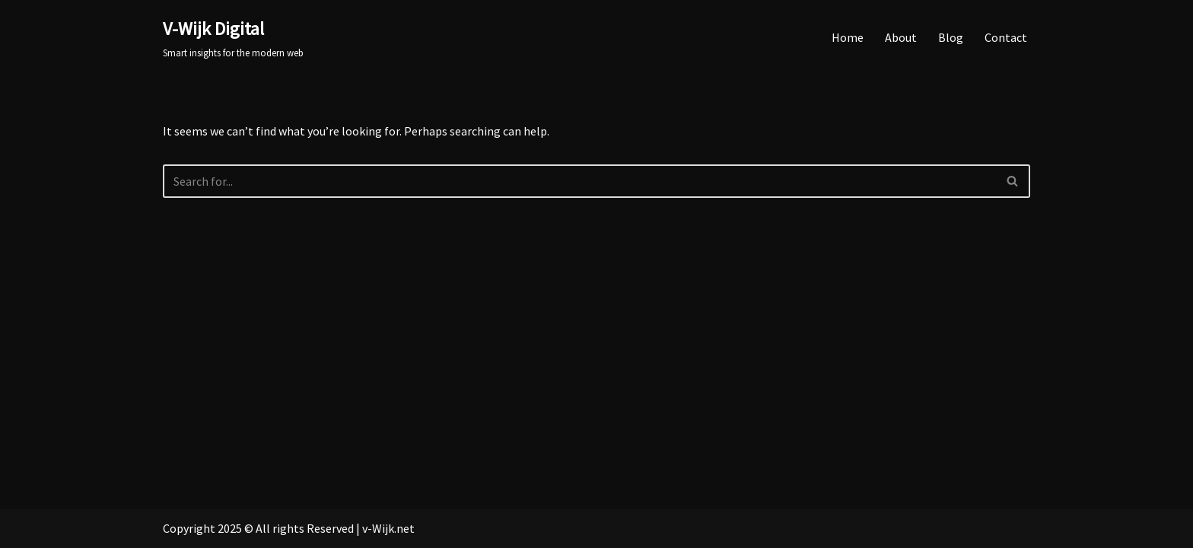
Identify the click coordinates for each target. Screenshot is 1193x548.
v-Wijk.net (388, 528)
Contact (1006, 37)
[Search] (579, 181)
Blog (950, 37)
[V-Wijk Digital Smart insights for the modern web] (233, 38)
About (901, 37)
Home (848, 37)
